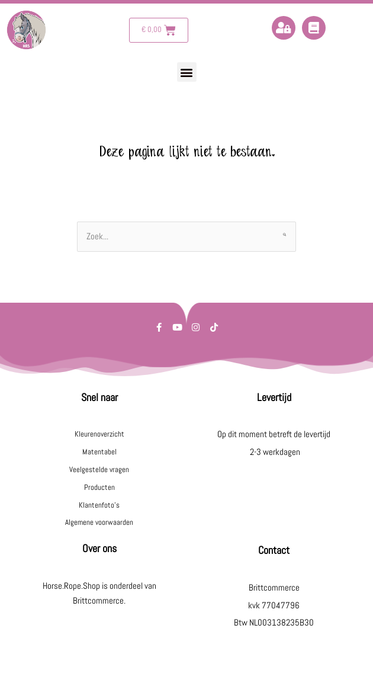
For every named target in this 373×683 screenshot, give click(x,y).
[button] (187, 72)
